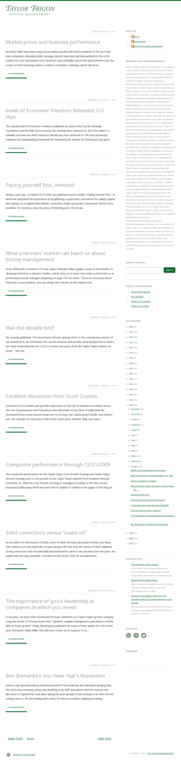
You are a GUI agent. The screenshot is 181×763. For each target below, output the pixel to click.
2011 (131, 400)
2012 (131, 395)
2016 (131, 374)
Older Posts (104, 738)
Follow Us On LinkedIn (141, 301)
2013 (131, 389)
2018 (131, 363)
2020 (131, 353)
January (134, 466)
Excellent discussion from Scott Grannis (51, 396)
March (134, 456)
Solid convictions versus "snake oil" (46, 532)
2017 (131, 369)
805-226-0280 (137, 297)
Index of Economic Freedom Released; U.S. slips (55, 113)
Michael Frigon (139, 41)
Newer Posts (15, 738)
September (136, 425)
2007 (131, 543)
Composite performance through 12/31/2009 (58, 464)
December (135, 409)
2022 (131, 342)
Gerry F (136, 37)
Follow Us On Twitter (140, 306)
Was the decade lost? (30, 327)
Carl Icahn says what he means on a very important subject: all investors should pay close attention (151, 599)
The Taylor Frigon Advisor (160, 754)
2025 (131, 327)
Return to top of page (24, 755)
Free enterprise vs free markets (144, 565)
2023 (131, 337)
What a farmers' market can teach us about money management (55, 256)
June (133, 440)
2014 (131, 384)
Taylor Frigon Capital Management (148, 46)
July (133, 435)
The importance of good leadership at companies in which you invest (50, 604)
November (135, 414)
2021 (131, 348)
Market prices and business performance (53, 42)
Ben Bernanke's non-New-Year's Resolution (55, 675)
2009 (131, 533)
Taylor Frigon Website (140, 292)
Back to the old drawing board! (144, 580)
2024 (131, 332)
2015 (131, 379)
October (134, 419)
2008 (131, 538)
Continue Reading (16, 74)
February (135, 461)
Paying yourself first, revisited (40, 184)
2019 (131, 358)
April (133, 451)
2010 (131, 405)
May (133, 446)
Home (30, 738)
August (134, 430)
